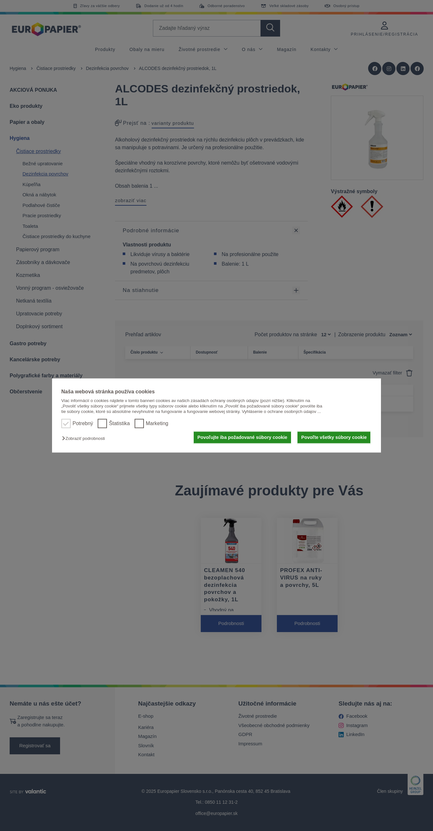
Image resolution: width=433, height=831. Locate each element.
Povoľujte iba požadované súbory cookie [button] (242, 437)
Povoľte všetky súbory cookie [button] (334, 437)
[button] (85, 438)
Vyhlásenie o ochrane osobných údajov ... (281, 411)
